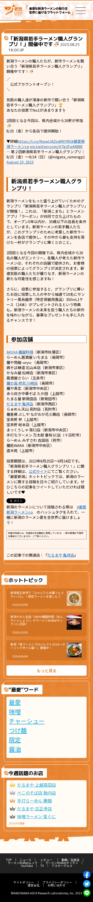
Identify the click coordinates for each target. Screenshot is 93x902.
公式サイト (38, 471)
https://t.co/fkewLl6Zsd (39, 141)
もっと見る (47, 670)
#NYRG (66, 141)
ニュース (25, 860)
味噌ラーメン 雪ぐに (36, 816)
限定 (15, 740)
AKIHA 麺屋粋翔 (19, 352)
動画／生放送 (70, 860)
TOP (9, 860)
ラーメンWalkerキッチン (61, 862)
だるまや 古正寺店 (34, 808)
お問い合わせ (56, 885)
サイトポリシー (23, 882)
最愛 (15, 702)
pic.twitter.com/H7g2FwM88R (56, 146)
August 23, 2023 (19, 162)
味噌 (15, 711)
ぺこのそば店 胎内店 (36, 793)
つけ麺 (18, 730)
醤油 (15, 749)
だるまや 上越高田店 (36, 785)
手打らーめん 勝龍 (34, 800)
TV (42, 865)
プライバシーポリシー (57, 882)
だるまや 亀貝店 (19, 403)
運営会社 (33, 885)
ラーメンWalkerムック (22, 862)
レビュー (47, 860)
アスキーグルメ (62, 865)
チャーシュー (27, 721)
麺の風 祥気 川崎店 (22, 383)
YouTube (27, 865)
